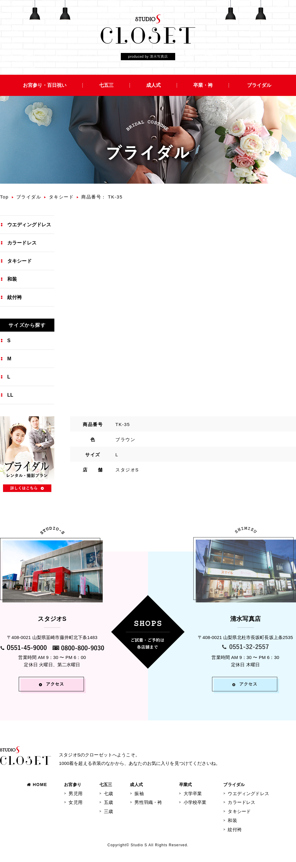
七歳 (108, 793)
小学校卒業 (195, 802)
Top (4, 196)
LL (10, 395)
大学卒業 (193, 793)
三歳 (108, 811)
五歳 (108, 802)
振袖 (138, 793)
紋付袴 (14, 297)
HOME (37, 784)
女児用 (75, 802)
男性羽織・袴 (148, 802)
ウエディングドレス (29, 224)
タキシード (61, 196)
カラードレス (22, 242)
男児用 (75, 793)
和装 (12, 279)
